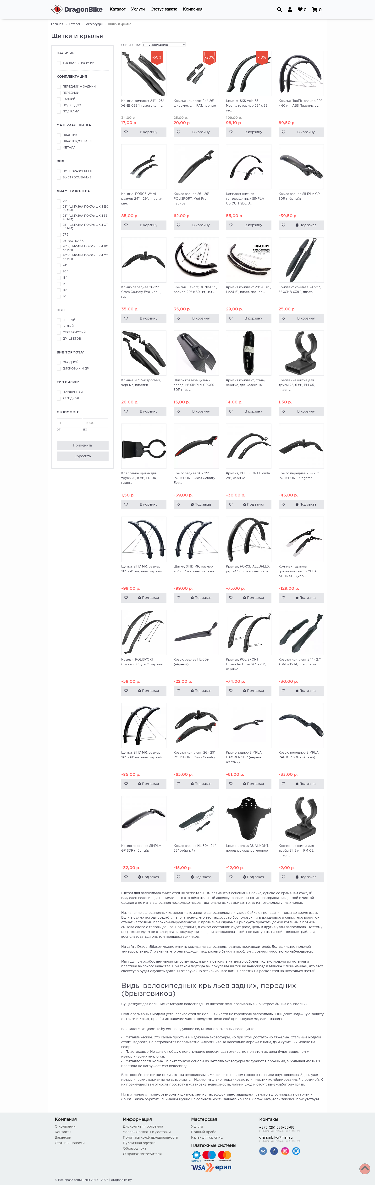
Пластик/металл (77, 141)
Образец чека (134, 1148)
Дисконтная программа (143, 1126)
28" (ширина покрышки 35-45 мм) (85, 218)
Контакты (63, 1132)
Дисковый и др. (76, 368)
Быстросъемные (77, 177)
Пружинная (73, 392)
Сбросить (82, 456)
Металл (69, 147)
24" (65, 265)
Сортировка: (131, 45)
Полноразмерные (78, 171)
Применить (82, 445)
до (95, 424)
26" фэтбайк (73, 241)
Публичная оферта (139, 1143)
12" (64, 296)
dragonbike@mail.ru (289, 1139)
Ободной (70, 362)
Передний (71, 93)
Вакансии (63, 1137)
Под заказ (306, 225)
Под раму (71, 111)
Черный (69, 320)
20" (65, 271)
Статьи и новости (70, 1143)
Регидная (71, 398)
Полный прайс (203, 1132)
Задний (69, 99)
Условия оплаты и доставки (147, 1132)
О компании (65, 1126)
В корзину (148, 132)
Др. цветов (72, 338)
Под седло (72, 105)
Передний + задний (79, 86)
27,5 (65, 234)
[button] (117, 9)
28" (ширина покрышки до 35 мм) (85, 208)
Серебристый (74, 332)
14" (65, 290)
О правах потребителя (142, 1154)
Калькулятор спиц (207, 1137)
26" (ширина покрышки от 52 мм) (85, 257)
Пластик (70, 135)
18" (65, 277)
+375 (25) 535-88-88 (289, 1129)
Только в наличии (78, 63)
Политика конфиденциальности (150, 1137)
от (69, 424)
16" (65, 284)
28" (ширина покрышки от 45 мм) (85, 227)
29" (65, 201)
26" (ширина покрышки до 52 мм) (85, 248)
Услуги (197, 1126)
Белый (68, 326)
